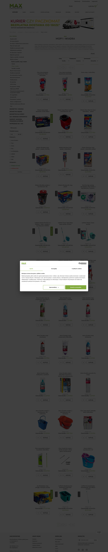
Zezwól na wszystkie (75, 287)
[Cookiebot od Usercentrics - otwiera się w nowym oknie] (79, 263)
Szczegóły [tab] (54, 268)
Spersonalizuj (53, 287)
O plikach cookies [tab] (77, 268)
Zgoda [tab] (31, 268)
